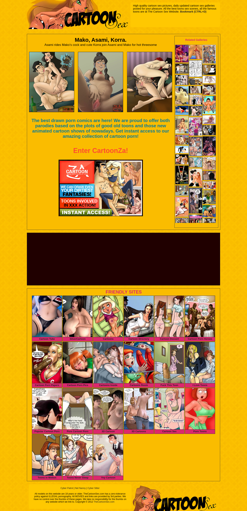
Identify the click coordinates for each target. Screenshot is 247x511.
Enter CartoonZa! (100, 150)
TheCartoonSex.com (104, 502)
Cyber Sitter (93, 488)
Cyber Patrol (66, 488)
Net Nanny (80, 488)
